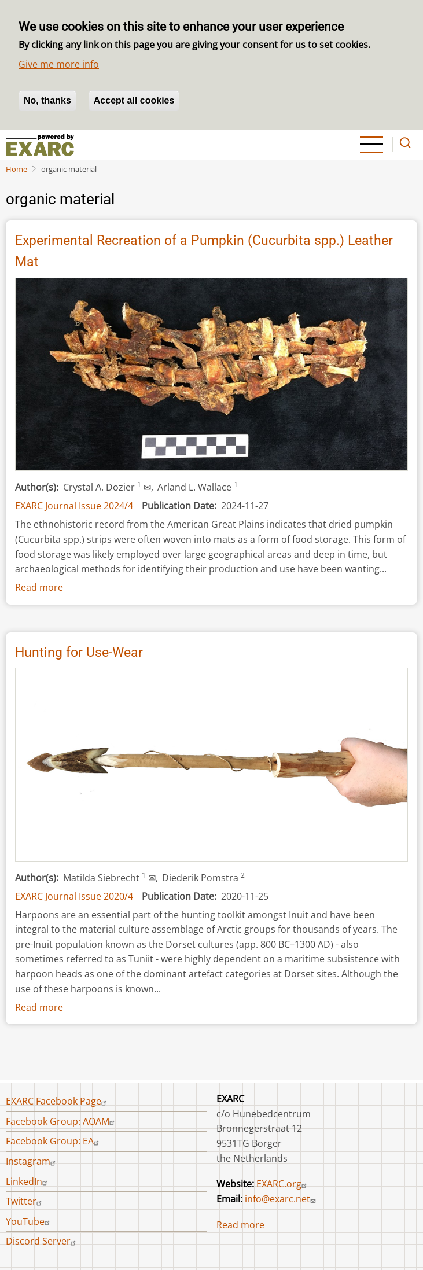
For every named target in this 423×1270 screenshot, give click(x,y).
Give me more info (59, 64)
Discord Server (42, 1241)
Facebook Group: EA (54, 1141)
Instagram (32, 1161)
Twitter (25, 1201)
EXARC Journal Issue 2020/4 (74, 896)
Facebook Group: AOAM (61, 1121)
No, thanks (47, 100)
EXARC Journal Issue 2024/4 (74, 505)
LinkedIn (28, 1181)
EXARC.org (283, 1183)
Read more (39, 587)
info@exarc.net (281, 1198)
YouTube (29, 1221)
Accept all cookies (134, 100)
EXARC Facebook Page (57, 1101)
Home (16, 169)
